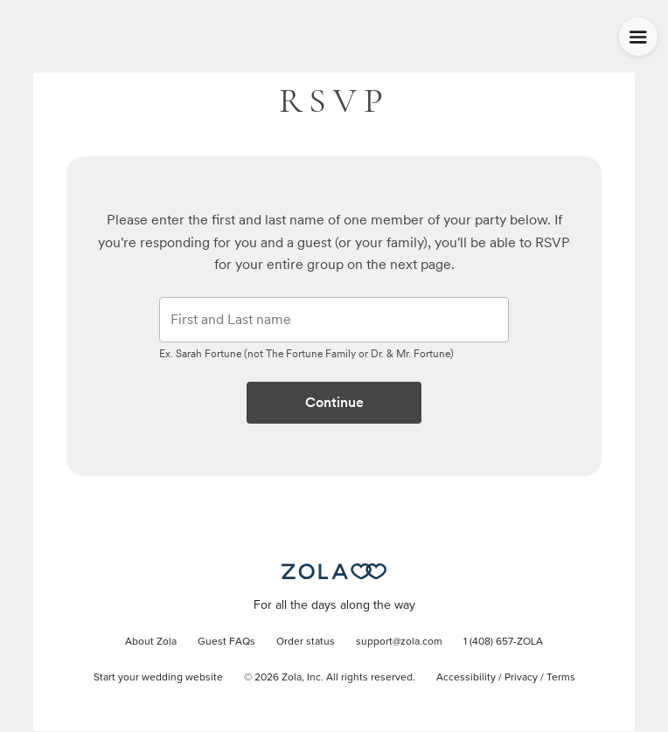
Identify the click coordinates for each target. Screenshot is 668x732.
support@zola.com (399, 642)
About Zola (151, 642)
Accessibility (466, 678)
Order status (305, 642)
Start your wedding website (158, 678)
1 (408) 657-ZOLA (503, 642)
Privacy (521, 678)
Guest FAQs (226, 642)
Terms (560, 678)
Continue (334, 402)
